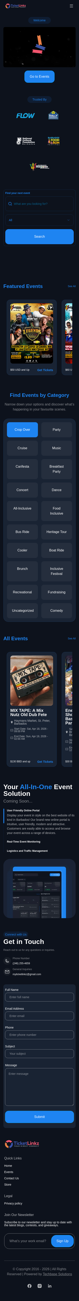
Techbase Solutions (57, 1274)
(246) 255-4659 (21, 963)
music (56, 448)
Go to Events (39, 76)
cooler (22, 550)
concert (22, 490)
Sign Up (62, 1241)
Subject (39, 1051)
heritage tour (57, 532)
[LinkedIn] (49, 1285)
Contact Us (11, 1178)
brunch (22, 568)
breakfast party (57, 469)
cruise (22, 448)
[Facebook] (29, 1285)
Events (8, 1172)
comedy (56, 610)
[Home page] (26, 6)
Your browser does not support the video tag (39, 47)
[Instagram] (39, 1285)
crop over (22, 429)
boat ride (56, 550)
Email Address (39, 1013)
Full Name (39, 995)
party (56, 429)
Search (39, 236)
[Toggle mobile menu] (71, 5)
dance (57, 490)
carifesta (22, 466)
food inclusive (56, 511)
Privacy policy (13, 1203)
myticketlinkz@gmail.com (27, 974)
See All (72, 286)
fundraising (57, 592)
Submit (39, 1117)
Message (39, 1085)
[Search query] (39, 204)
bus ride (22, 532)
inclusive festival (56, 571)
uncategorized (23, 610)
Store (7, 1184)
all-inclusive (22, 508)
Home (8, 1165)
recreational (22, 592)
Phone (39, 1032)
